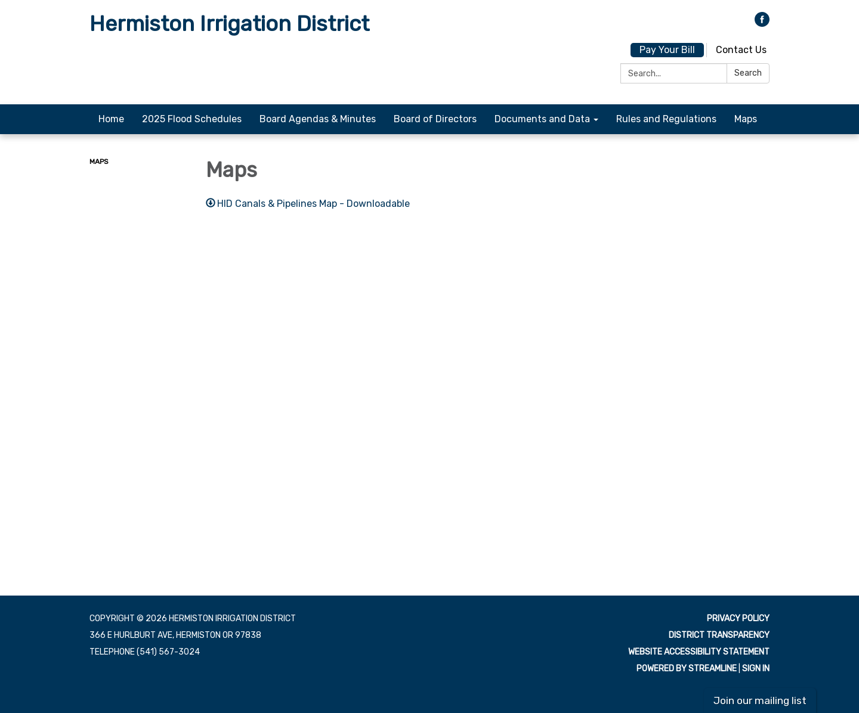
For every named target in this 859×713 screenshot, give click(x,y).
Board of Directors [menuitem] (435, 119)
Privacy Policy (738, 618)
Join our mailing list (760, 700)
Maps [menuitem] (745, 119)
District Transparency (719, 635)
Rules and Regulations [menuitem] (666, 119)
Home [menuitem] (111, 119)
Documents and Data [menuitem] (542, 119)
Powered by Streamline (686, 669)
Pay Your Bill (667, 49)
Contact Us (741, 49)
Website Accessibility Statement (699, 652)
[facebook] (762, 23)
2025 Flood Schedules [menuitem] (192, 119)
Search (748, 73)
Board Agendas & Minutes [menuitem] (317, 119)
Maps (99, 161)
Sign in (756, 669)
